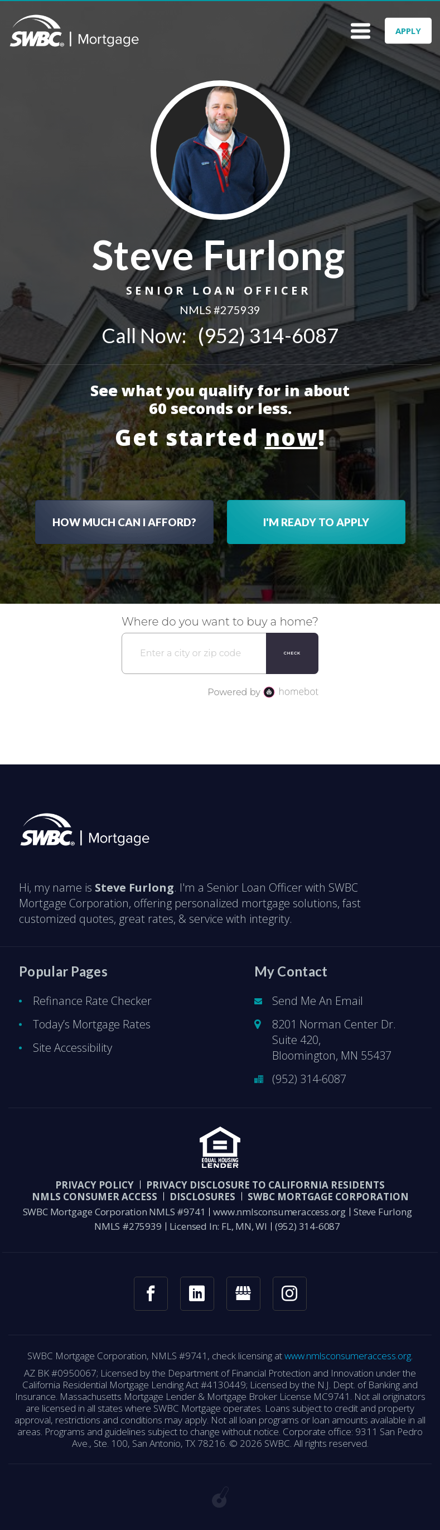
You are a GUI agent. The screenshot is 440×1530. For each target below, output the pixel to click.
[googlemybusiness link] (243, 1294)
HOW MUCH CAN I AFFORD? (124, 522)
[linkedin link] (197, 1294)
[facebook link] (151, 1294)
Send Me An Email (317, 1000)
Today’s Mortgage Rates (92, 1024)
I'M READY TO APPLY (316, 522)
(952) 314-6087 (268, 335)
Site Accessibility (72, 1047)
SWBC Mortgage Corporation (328, 1196)
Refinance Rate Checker (92, 1000)
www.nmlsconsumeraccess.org (279, 1211)
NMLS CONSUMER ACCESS (94, 1196)
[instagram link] (290, 1294)
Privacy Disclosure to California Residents (265, 1185)
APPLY (408, 30)
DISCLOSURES (202, 1196)
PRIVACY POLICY (94, 1185)
